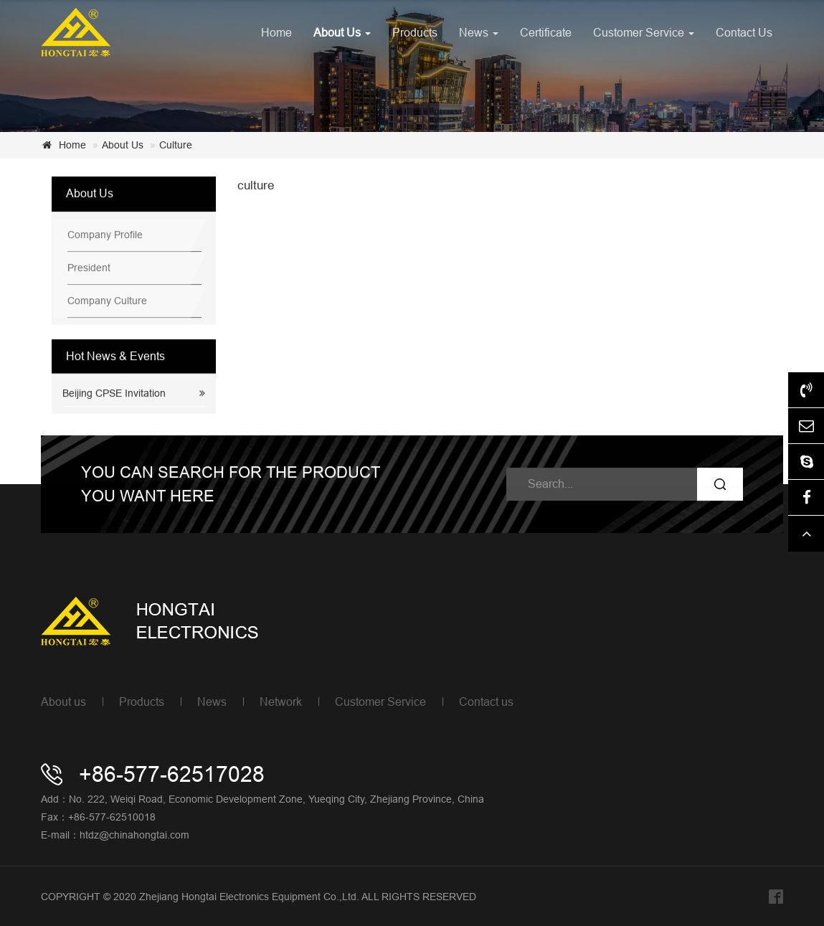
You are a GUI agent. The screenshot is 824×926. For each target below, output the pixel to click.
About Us (342, 32)
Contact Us (744, 32)
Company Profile (105, 235)
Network (281, 701)
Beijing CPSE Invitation (114, 394)
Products (414, 32)
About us (63, 701)
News (478, 32)
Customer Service (643, 32)
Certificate (546, 32)
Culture (175, 145)
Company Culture (107, 301)
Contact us (486, 701)
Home (276, 32)
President (88, 268)
